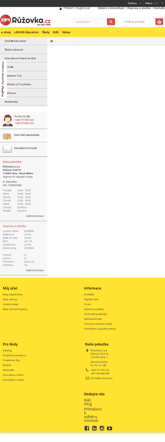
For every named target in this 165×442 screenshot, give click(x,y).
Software (10, 93)
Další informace (35, 216)
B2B (56, 32)
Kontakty (89, 294)
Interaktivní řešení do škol (20, 58)
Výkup (66, 32)
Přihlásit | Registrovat (76, 8)
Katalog (7, 350)
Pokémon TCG (13, 75)
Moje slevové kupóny (15, 309)
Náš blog (88, 401)
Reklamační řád (93, 319)
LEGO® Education (26, 32)
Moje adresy (10, 299)
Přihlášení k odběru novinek (93, 415)
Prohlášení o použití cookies (100, 328)
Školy (45, 32)
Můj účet (10, 288)
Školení (7, 365)
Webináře (8, 370)
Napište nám (91, 299)
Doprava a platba (139, 8)
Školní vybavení (14, 49)
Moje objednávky (13, 294)
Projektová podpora (14, 355)
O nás (87, 304)
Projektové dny (11, 360)
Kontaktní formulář (25, 148)
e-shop (6, 32)
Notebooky (11, 101)
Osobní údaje (10, 304)
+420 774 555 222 (24, 123)
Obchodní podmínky (95, 314)
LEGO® (9, 67)
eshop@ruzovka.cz (101, 378)
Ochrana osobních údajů (98, 323)
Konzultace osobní (13, 379)
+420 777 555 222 (24, 119)
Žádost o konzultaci (111, 8)
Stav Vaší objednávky (26, 135)
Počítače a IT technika (18, 84)
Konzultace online (13, 375)
